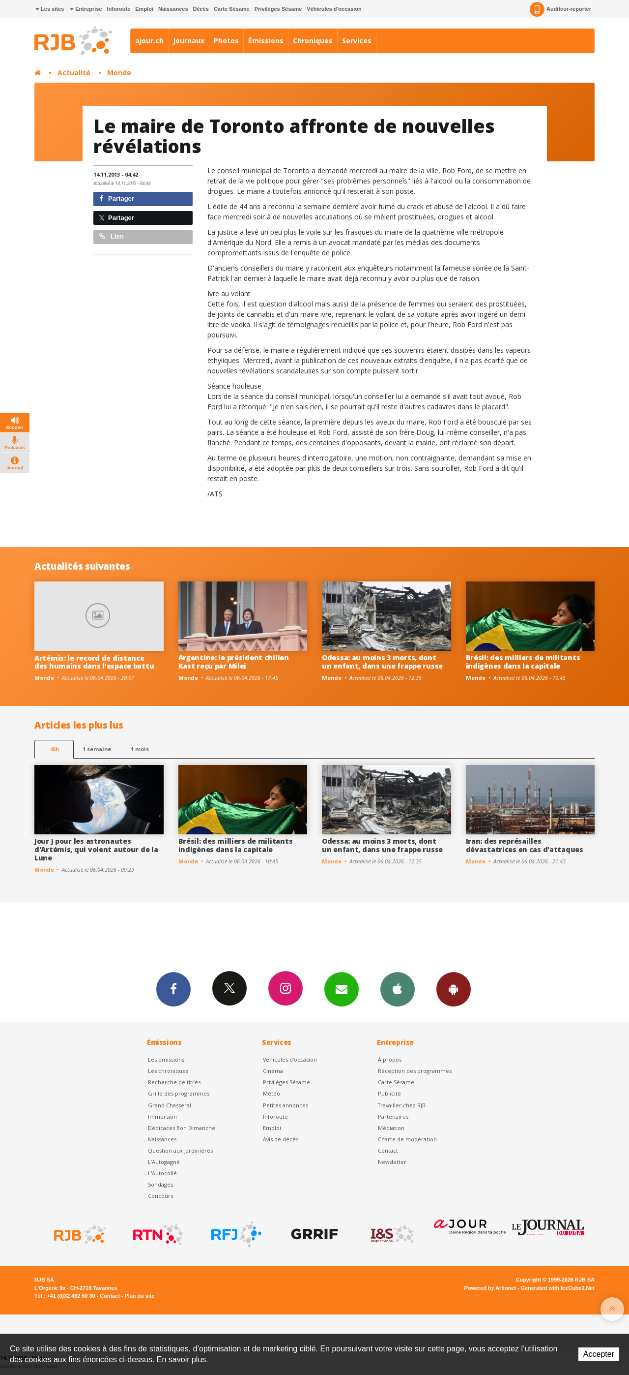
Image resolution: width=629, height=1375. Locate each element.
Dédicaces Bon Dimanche (181, 1128)
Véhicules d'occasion (334, 9)
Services (357, 40)
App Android (453, 989)
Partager (116, 198)
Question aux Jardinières (180, 1150)
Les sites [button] (49, 9)
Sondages (160, 1184)
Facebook (173, 989)
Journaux (188, 40)
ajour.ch (149, 40)
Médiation (391, 1128)
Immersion (162, 1116)
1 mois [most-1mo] (140, 749)
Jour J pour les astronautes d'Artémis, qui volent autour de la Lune (96, 849)
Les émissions (166, 1059)
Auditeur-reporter (560, 9)
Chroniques (313, 40)
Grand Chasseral (169, 1105)
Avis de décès (280, 1139)
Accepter (598, 1354)
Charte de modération (407, 1139)
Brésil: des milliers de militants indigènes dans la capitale (523, 662)
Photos (226, 40)
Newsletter (392, 1162)
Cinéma (273, 1071)
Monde (119, 72)
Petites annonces (285, 1105)
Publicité (389, 1093)
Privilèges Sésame (278, 9)
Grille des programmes (178, 1093)
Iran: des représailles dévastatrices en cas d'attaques (524, 845)
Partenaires (393, 1116)
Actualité (73, 72)
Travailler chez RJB (402, 1105)
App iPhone (397, 989)
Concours (160, 1195)
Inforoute (119, 9)
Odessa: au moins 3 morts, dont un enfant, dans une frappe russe (382, 662)
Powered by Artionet (490, 1288)
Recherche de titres (174, 1082)
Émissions (266, 40)
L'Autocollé (162, 1173)
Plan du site (139, 1296)
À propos (389, 1059)
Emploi (144, 9)
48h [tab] (54, 749)
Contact (388, 1150)
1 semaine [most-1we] (97, 749)
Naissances (173, 9)
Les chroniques (168, 1071)
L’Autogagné (164, 1162)
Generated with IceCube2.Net (558, 1288)
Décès (201, 9)
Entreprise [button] (86, 9)
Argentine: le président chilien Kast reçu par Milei (233, 662)
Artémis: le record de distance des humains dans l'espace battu (94, 662)
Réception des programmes (415, 1071)
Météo (271, 1093)
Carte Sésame (232, 9)
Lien (111, 236)
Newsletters (341, 989)
